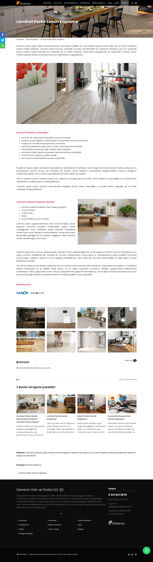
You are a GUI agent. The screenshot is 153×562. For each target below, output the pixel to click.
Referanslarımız (98, 3)
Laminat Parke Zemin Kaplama (47, 21)
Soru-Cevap (53, 529)
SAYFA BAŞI (22, 554)
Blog (110, 3)
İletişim (125, 3)
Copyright (32, 554)
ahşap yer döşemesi (26, 455)
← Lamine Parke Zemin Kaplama (31, 473)
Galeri (116, 3)
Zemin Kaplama (70, 3)
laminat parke (40, 452)
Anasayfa (47, 3)
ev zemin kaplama (100, 452)
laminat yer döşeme (81, 452)
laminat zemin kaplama (59, 452)
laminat (29, 452)
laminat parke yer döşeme (122, 452)
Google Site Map (26, 533)
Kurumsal (58, 3)
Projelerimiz (85, 3)
